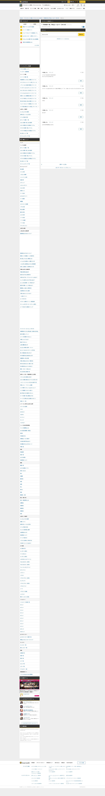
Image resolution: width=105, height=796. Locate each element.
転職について (22, 521)
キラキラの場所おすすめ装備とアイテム (28, 130)
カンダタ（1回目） (24, 551)
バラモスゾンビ (23, 586)
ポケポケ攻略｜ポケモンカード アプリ (73, 769)
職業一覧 (22, 465)
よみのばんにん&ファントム (25, 559)
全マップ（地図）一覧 (24, 119)
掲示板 (35, 24)
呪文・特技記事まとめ (24, 500)
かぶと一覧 (22, 663)
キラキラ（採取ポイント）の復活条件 (27, 301)
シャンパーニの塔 (23, 177)
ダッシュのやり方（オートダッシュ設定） (28, 304)
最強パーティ (72, 8)
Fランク (21, 610)
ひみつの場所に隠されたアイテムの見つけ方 (28, 379)
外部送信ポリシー (49, 762)
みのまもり (22, 411)
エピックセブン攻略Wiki (35, 778)
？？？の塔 (22, 222)
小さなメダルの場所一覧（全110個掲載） (31, 39)
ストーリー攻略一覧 (24, 77)
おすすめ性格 (22, 457)
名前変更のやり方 (23, 532)
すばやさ (22, 414)
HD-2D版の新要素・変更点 (25, 430)
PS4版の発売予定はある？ (25, 441)
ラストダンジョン (23, 225)
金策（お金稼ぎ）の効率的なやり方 (27, 266)
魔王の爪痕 (22, 212)
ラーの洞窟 (22, 198)
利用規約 (33, 762)
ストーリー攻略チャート (27, 29)
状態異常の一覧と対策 (24, 358)
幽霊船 (21, 201)
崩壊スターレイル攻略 (35, 771)
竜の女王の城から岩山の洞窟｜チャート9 (28, 101)
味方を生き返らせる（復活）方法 (26, 363)
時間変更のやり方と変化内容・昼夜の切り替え (29, 331)
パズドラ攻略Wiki (52, 771)
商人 (21, 486)
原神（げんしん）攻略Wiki (36, 775)
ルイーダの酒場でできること (25, 336)
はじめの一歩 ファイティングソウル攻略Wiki (74, 783)
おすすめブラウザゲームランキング (30, 723)
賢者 (21, 492)
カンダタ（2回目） (24, 556)
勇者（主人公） (23, 470)
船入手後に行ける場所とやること (26, 393)
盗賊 (21, 484)
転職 (42, 8)
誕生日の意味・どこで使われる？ (26, 285)
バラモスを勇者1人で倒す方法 (26, 540)
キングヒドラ (22, 580)
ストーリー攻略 (33, 8)
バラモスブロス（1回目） (25, 578)
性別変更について (23, 535)
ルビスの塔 (22, 214)
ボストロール (22, 569)
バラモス (22, 575)
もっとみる (37, 45)
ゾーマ (21, 588)
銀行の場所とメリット (24, 334)
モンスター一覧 (23, 645)
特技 (21, 513)
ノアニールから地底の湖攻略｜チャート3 (28, 85)
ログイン (82, 1)
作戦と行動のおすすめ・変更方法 (26, 360)
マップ (67, 8)
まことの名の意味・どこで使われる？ (27, 282)
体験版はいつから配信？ (25, 438)
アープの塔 (22, 193)
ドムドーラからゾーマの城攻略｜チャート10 (31, 32)
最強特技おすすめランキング (25, 233)
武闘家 (21, 476)
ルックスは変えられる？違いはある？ (27, 280)
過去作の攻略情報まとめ (27, 42)
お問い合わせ (57, 762)
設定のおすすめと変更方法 (25, 274)
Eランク (21, 612)
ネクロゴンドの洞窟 (24, 204)
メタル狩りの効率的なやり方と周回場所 (28, 264)
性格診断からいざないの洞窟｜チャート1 (28, 79)
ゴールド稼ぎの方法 (24, 117)
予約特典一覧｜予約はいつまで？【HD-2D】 (55, 24)
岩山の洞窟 (22, 209)
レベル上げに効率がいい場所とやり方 (27, 261)
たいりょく (22, 417)
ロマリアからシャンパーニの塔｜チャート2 (28, 82)
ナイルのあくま (23, 553)
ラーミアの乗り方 (23, 537)
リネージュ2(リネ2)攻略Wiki (36, 783)
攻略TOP (22, 8)
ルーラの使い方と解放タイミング (26, 306)
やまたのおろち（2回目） (25, 564)
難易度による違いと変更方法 (25, 288)
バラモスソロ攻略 (23, 591)
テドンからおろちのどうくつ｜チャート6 (28, 93)
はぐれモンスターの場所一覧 (25, 637)
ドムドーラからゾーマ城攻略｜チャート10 (28, 103)
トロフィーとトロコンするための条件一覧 (28, 382)
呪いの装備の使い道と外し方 (25, 352)
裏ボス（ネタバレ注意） (25, 596)
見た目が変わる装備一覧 (25, 371)
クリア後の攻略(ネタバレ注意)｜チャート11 (28, 106)
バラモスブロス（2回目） (25, 583)
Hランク (21, 604)
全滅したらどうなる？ (24, 339)
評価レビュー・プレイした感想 (26, 385)
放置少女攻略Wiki (69, 775)
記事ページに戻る (63, 164)
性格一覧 (27, 8)
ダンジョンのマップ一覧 (25, 136)
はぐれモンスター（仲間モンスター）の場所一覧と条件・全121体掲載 (31, 36)
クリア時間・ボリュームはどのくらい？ (28, 387)
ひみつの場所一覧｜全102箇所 (26, 122)
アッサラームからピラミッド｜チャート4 (28, 87)
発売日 (21, 433)
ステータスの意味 (23, 406)
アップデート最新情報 (24, 71)
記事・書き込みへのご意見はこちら (63, 167)
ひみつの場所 (53, 8)
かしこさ (22, 419)
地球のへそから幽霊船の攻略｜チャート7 (28, 95)
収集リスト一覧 (23, 401)
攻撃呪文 (22, 502)
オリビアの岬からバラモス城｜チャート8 (28, 98)
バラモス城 (22, 206)
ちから (21, 409)
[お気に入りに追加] (67, 5)
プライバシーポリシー (40, 762)
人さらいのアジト (23, 185)
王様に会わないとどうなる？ (25, 293)
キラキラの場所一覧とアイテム (26, 155)
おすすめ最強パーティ (24, 468)
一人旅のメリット (23, 296)
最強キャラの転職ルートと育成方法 (27, 255)
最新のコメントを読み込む (63, 38)
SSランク (22, 629)
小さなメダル (46, 8)
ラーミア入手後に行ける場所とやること (28, 398)
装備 (84, 8)
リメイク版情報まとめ (24, 427)
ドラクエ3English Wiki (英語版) (26, 674)
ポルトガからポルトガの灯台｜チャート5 (28, 90)
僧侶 (21, 481)
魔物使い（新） (23, 494)
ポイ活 (63, 2)
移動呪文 (22, 511)
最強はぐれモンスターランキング (26, 639)
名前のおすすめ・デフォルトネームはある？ (28, 277)
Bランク (21, 620)
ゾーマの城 (22, 217)
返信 (81, 80)
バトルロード (78, 8)
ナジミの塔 (22, 171)
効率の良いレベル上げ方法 (25, 114)
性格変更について (23, 460)
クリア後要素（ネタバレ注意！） (26, 390)
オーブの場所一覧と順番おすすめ (26, 395)
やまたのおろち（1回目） (25, 561)
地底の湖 (22, 179)
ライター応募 (81, 762)
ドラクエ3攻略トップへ (24, 69)
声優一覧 (22, 446)
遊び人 (21, 489)
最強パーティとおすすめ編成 (28, 26)
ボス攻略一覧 (22, 548)
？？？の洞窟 (22, 220)
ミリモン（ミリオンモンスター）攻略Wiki (56, 783)
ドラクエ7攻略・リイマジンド (36, 769)
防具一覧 (22, 658)
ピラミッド (22, 182)
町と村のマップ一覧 (24, 133)
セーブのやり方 (23, 298)
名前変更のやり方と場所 (25, 290)
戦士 (21, 473)
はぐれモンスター (60, 8)
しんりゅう (22, 594)
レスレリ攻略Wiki (52, 780)
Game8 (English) (69, 762)
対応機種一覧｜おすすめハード (26, 444)
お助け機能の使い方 (24, 344)
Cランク (21, 618)
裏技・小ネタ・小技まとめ (25, 369)
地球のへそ (22, 190)
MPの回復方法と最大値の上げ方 (26, 355)
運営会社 (63, 762)
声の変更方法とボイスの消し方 (26, 366)
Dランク (21, 615)
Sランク (21, 626)
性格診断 (22, 452)
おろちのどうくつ (23, 196)
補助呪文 (22, 508)
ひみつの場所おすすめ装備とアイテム (27, 125)
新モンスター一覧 (23, 647)
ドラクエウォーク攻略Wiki (36, 773)
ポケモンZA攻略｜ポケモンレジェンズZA (38, 766)
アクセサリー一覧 (23, 669)
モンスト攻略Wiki (69, 771)
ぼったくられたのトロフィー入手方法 (27, 350)
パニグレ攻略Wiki (34, 780)
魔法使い (22, 478)
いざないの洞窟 (23, 174)
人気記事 (24, 24)
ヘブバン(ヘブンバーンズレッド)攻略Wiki (73, 778)
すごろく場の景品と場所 (25, 529)
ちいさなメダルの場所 (24, 111)
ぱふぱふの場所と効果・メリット (26, 347)
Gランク (21, 607)
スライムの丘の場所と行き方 (25, 377)
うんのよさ (22, 422)
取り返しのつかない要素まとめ (26, 258)
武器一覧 (22, 655)
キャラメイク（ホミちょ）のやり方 (27, 328)
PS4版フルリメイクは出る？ (25, 543)
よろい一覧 (22, 666)
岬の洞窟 (22, 169)
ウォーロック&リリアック (25, 567)
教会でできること (23, 342)
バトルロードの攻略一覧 (25, 602)
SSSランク (22, 631)
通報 (82, 72)
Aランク (21, 623)
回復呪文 (22, 505)
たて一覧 (22, 661)
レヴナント (22, 572)
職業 (38, 8)
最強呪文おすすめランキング (25, 253)
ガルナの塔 (22, 188)
